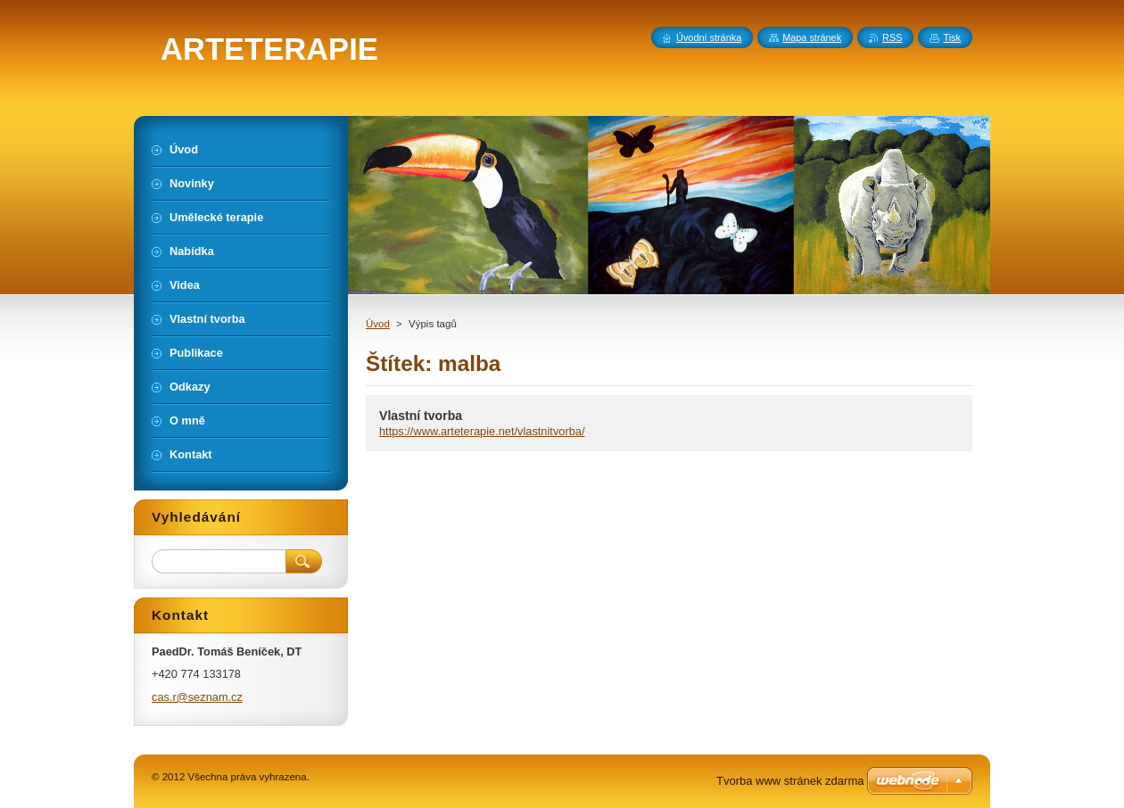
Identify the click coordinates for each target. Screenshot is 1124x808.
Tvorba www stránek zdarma (790, 780)
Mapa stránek (811, 37)
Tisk (952, 37)
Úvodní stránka (708, 37)
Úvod (378, 323)
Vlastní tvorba (420, 415)
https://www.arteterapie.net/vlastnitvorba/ (481, 431)
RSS (892, 37)
